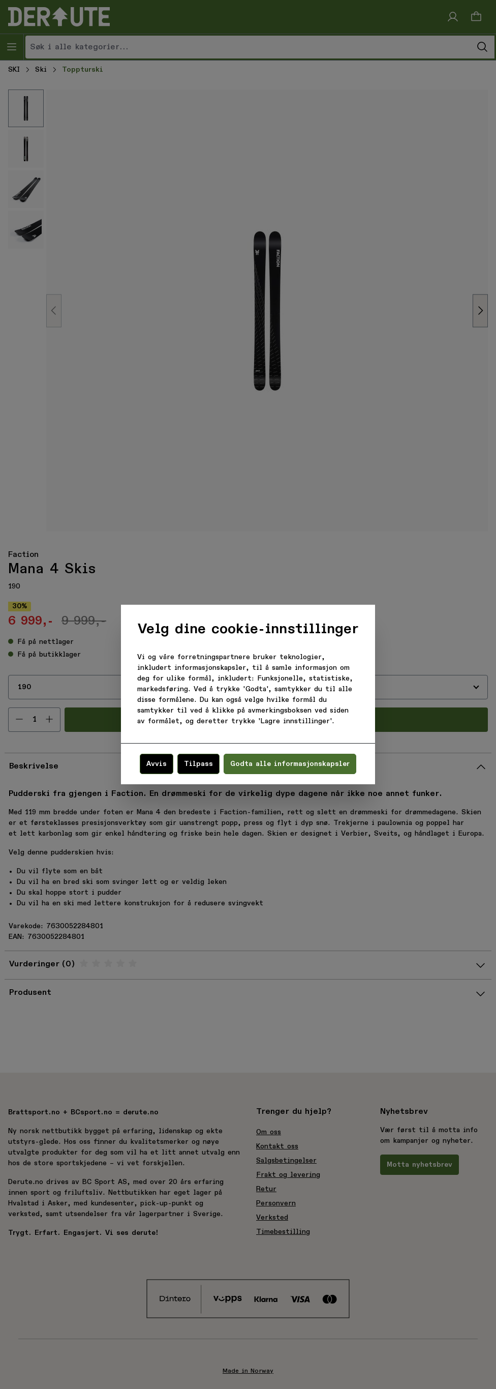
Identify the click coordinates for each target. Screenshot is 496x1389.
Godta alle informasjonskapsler (290, 763)
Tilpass (198, 763)
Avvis (156, 763)
